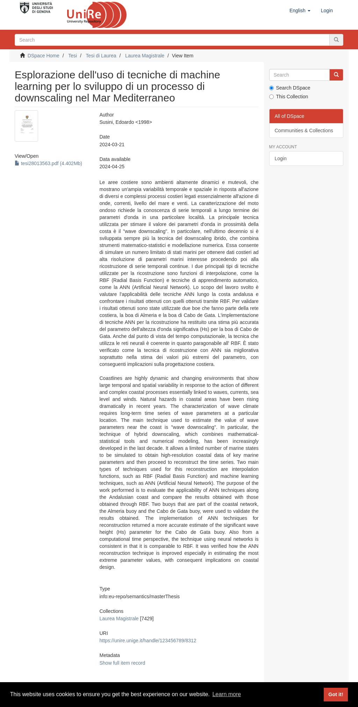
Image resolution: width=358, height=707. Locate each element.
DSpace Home (43, 55)
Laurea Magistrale (144, 55)
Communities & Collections (304, 130)
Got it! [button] (335, 694)
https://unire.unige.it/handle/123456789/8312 (148, 640)
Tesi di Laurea (101, 55)
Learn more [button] (226, 694)
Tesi (72, 55)
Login (281, 158)
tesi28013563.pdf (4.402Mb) (48, 163)
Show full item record (122, 663)
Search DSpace (289, 88)
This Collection (288, 96)
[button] (300, 10)
